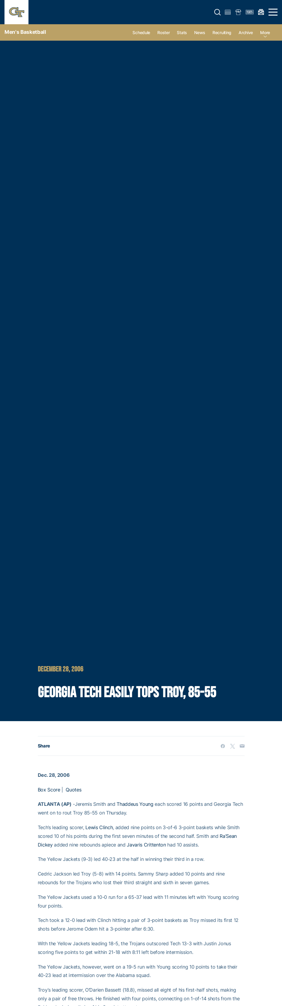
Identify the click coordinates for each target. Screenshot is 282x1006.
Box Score (49, 790)
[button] (217, 12)
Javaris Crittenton (146, 845)
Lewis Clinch (99, 827)
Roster (163, 32)
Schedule (141, 32)
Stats (182, 32)
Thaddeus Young (135, 804)
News (199, 32)
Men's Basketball (25, 32)
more (265, 32)
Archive (246, 32)
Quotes (73, 790)
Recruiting (221, 32)
